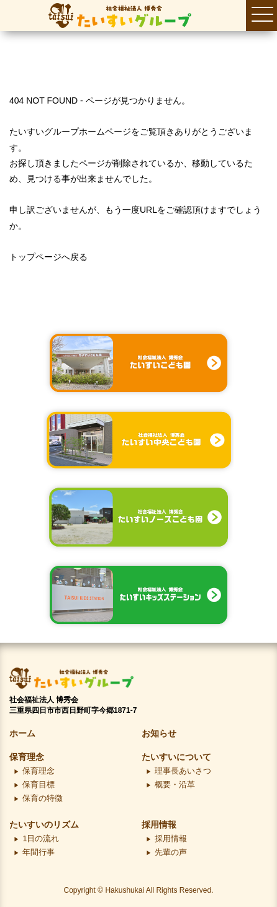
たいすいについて (176, 757)
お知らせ (159, 733)
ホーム (22, 733)
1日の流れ (40, 838)
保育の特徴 (42, 798)
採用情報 (159, 824)
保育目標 (38, 784)
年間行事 (38, 852)
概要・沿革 (175, 784)
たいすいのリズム (44, 824)
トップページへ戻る (48, 257)
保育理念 (26, 757)
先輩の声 (171, 852)
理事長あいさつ (183, 771)
